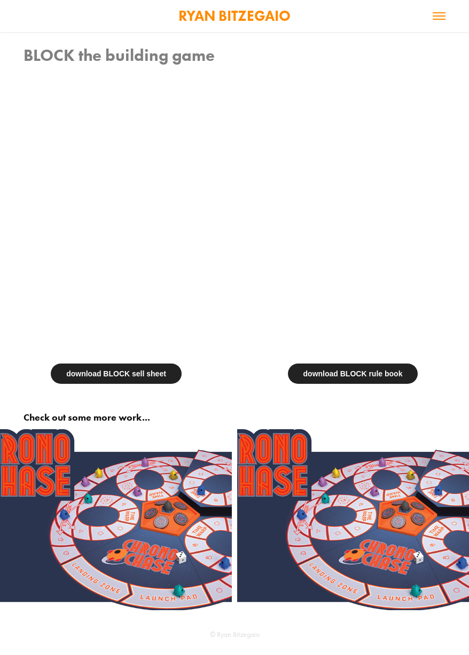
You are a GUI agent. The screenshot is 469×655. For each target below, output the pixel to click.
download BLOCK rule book (353, 373)
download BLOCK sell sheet (116, 373)
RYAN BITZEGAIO (234, 16)
